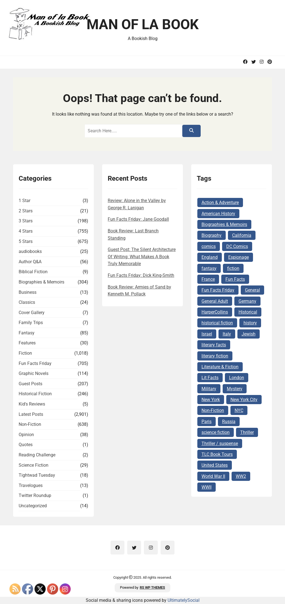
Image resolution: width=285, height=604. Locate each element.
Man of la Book (143, 24)
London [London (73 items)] (236, 377)
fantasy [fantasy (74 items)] (209, 268)
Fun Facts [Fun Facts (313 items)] (235, 279)
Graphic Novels (33, 373)
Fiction (25, 353)
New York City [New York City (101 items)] (243, 399)
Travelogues (31, 485)
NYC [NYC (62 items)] (239, 410)
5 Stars (26, 241)
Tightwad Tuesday (37, 475)
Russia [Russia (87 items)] (228, 421)
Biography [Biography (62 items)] (212, 235)
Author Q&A (30, 261)
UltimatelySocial (184, 600)
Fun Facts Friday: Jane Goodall (138, 219)
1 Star (24, 200)
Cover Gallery (32, 312)
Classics (27, 302)
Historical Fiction (35, 393)
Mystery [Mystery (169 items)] (234, 388)
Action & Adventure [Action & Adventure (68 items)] (220, 202)
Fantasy (27, 332)
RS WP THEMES (152, 587)
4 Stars (26, 231)
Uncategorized (33, 505)
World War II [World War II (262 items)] (213, 476)
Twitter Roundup (35, 495)
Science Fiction (33, 465)
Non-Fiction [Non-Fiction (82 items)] (213, 410)
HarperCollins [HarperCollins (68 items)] (215, 312)
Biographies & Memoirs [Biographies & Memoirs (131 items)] (224, 224)
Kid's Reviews (32, 404)
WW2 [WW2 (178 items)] (241, 476)
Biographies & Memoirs (41, 282)
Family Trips (31, 322)
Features (27, 343)
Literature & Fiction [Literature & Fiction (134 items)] (220, 366)
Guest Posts (30, 383)
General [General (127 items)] (252, 290)
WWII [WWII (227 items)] (207, 487)
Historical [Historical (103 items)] (248, 312)
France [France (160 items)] (208, 279)
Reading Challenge (37, 455)
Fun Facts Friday (35, 363)
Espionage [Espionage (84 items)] (238, 257)
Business (27, 292)
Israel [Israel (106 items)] (207, 334)
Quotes (26, 444)
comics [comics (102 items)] (209, 246)
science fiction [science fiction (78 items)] (216, 432)
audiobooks (30, 251)
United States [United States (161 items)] (215, 465)
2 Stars (26, 210)
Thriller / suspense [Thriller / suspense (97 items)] (220, 443)
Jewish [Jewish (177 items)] (248, 334)
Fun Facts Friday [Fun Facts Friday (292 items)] (218, 290)
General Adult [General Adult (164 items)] (215, 301)
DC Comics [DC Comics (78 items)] (237, 246)
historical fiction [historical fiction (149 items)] (217, 322)
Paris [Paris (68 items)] (207, 421)
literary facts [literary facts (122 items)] (214, 344)
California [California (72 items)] (241, 235)
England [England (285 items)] (210, 257)
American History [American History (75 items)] (218, 213)
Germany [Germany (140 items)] (247, 301)
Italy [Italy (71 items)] (227, 334)
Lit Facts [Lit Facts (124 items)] (210, 377)
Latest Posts (31, 414)
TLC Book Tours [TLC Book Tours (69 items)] (217, 454)
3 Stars (26, 220)
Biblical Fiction (33, 271)
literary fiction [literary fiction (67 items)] (215, 356)
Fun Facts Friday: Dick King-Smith (141, 275)
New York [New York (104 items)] (211, 399)
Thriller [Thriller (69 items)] (247, 432)
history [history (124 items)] (250, 322)
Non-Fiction (30, 424)
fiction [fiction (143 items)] (233, 268)
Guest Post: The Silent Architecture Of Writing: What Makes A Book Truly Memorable (142, 256)
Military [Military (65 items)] (209, 388)
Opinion (26, 434)
